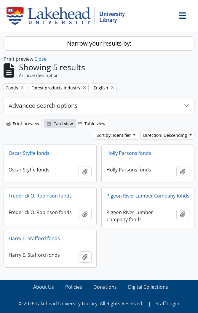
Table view (92, 123)
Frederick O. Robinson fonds (40, 195)
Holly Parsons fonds (128, 153)
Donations (105, 287)
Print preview (22, 123)
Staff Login (167, 303)
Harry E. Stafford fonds (34, 238)
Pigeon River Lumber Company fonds (147, 195)
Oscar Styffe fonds (29, 153)
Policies (73, 287)
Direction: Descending (165, 135)
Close (40, 59)
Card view (60, 123)
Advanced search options (43, 106)
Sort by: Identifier (114, 135)
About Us (43, 287)
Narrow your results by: (99, 43)
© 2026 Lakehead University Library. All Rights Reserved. (81, 303)
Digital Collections (148, 287)
